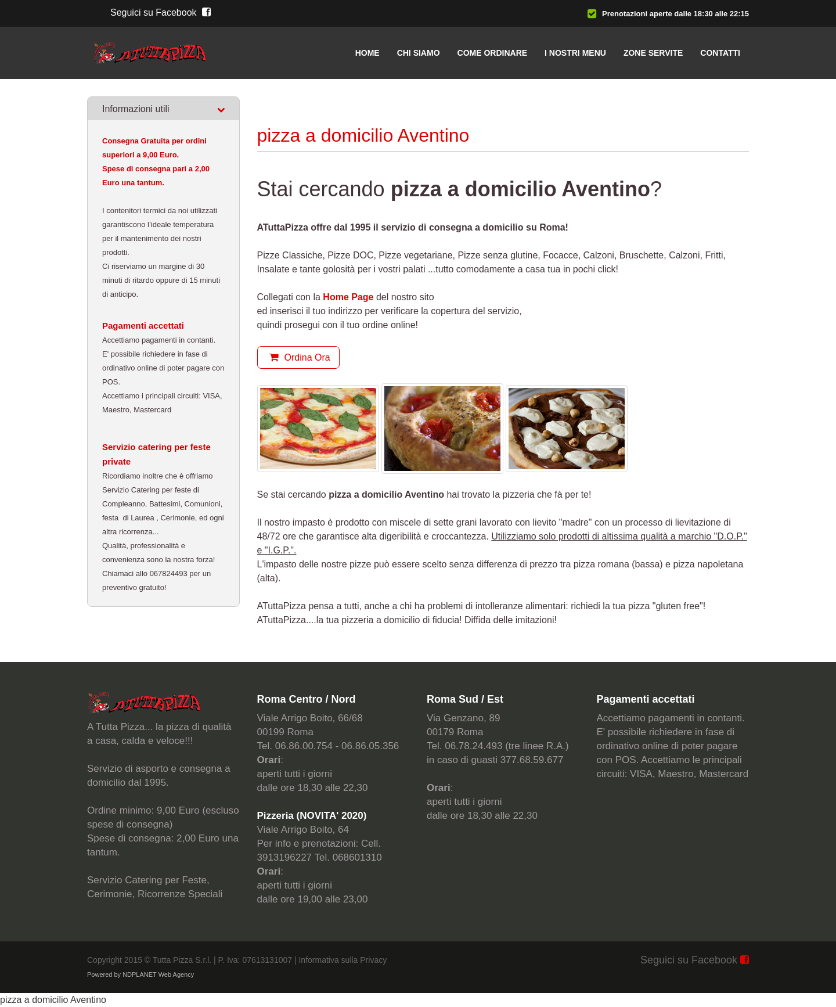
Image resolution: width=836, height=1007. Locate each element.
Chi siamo (418, 52)
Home (367, 52)
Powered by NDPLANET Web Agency (140, 974)
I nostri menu (575, 52)
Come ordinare (492, 52)
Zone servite (653, 52)
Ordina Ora (298, 357)
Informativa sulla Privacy (342, 960)
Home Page (348, 297)
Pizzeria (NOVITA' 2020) (312, 815)
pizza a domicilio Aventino (53, 1000)
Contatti (720, 52)
